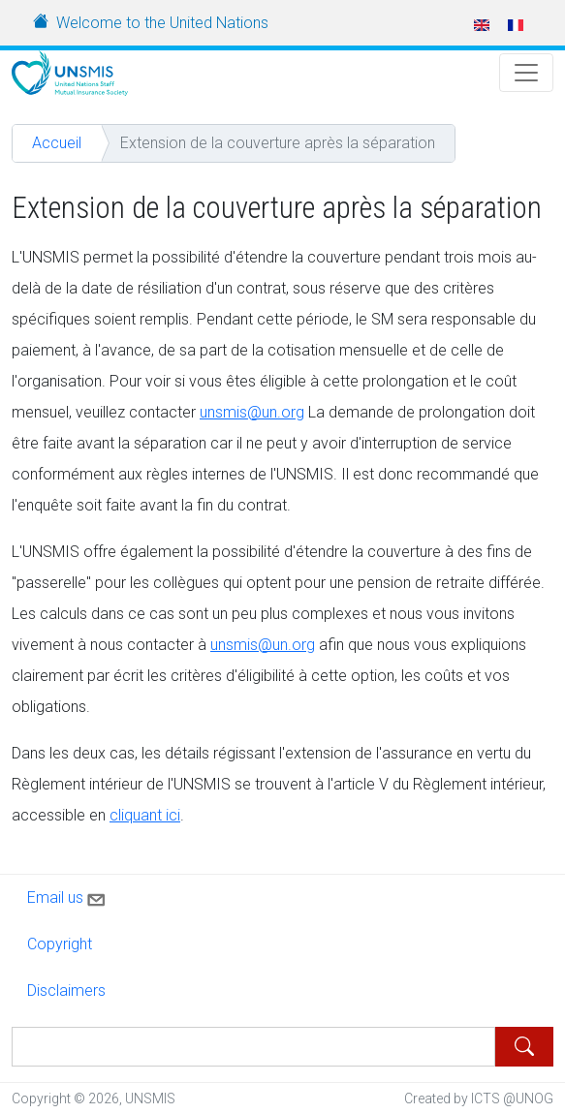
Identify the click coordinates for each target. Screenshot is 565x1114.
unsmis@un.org (252, 412)
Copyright (59, 944)
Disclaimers (66, 990)
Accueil (56, 143)
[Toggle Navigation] (526, 72)
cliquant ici (145, 815)
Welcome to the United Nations (162, 23)
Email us (68, 896)
